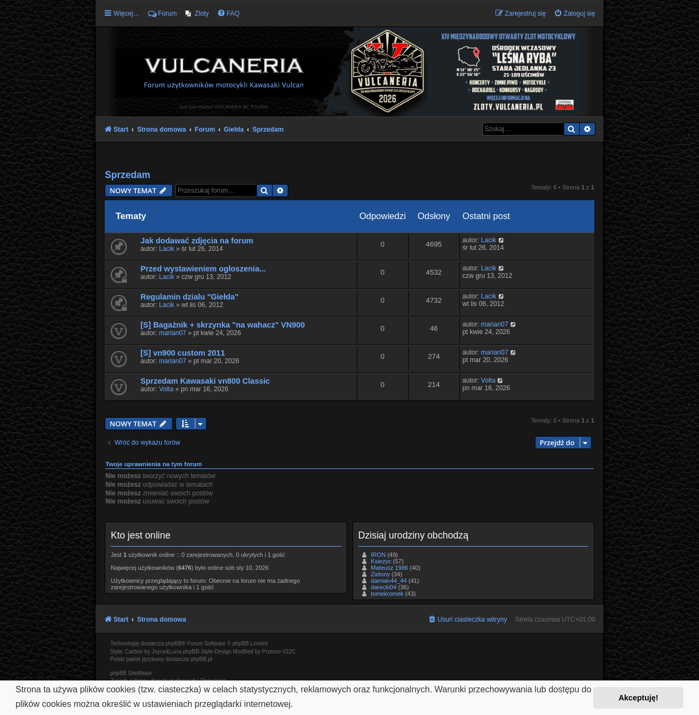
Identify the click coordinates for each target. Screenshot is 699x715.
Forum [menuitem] (162, 13)
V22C (289, 652)
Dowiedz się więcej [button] (333, 704)
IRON (378, 554)
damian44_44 (389, 580)
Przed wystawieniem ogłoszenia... (203, 268)
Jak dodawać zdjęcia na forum (196, 240)
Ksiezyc (381, 561)
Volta (166, 389)
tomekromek (387, 593)
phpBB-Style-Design (207, 652)
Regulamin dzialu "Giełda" (189, 296)
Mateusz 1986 (389, 567)
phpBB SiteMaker (131, 673)
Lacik (166, 249)
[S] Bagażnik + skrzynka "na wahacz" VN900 (222, 325)
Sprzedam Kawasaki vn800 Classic (205, 381)
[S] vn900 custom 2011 (182, 353)
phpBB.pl (202, 659)
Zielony (380, 574)
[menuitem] (197, 13)
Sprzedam (127, 174)
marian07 (172, 333)
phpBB (174, 643)
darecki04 (384, 587)
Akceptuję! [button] (639, 697)
